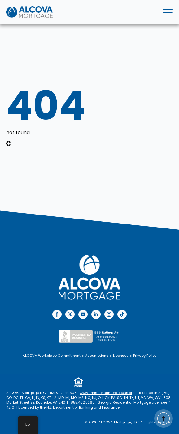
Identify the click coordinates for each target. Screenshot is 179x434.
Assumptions (96, 355)
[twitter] (70, 314)
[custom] (122, 314)
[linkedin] (96, 314)
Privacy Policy (144, 355)
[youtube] (83, 314)
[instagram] (109, 314)
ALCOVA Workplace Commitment (52, 355)
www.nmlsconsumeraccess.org (107, 392)
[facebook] (57, 314)
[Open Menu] (168, 12)
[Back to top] (163, 418)
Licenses (121, 355)
